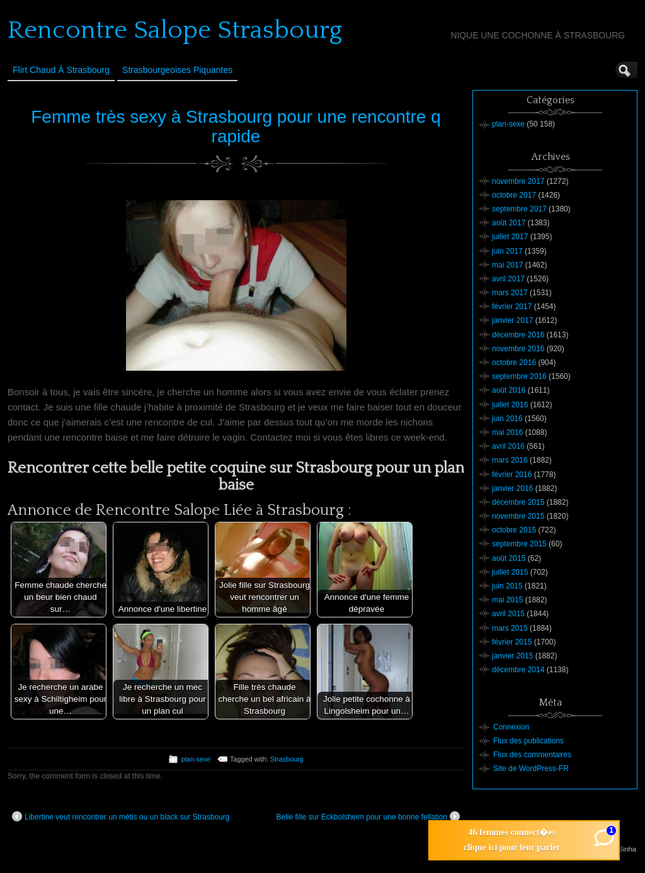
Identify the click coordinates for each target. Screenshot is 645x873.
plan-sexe (195, 759)
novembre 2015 (518, 516)
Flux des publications (528, 740)
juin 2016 (507, 418)
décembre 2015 (518, 502)
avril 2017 (508, 278)
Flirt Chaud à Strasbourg (61, 70)
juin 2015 (507, 586)
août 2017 (508, 222)
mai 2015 (507, 599)
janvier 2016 (512, 488)
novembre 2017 (518, 181)
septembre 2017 (519, 209)
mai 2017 (507, 265)
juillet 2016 (510, 404)
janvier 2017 (512, 320)
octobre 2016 (514, 362)
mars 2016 (510, 460)
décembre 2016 (518, 334)
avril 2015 (508, 613)
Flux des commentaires (532, 754)
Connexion (511, 727)
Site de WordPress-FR (531, 768)
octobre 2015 (514, 530)
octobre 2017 (514, 195)
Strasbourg (287, 759)
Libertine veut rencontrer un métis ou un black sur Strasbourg (121, 816)
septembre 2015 (519, 543)
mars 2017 (510, 292)
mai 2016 (507, 432)
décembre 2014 (518, 669)
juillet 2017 (510, 236)
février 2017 (512, 306)
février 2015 (512, 642)
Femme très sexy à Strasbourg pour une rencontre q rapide (236, 126)
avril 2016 (508, 446)
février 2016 (512, 474)
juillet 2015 (510, 572)
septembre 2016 (519, 376)
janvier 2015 (512, 655)
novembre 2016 (518, 348)
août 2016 (508, 390)
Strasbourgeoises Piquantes (177, 70)
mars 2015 (510, 628)
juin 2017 (507, 251)
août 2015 (508, 558)
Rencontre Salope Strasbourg (175, 30)
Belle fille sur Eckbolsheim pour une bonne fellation (368, 816)
